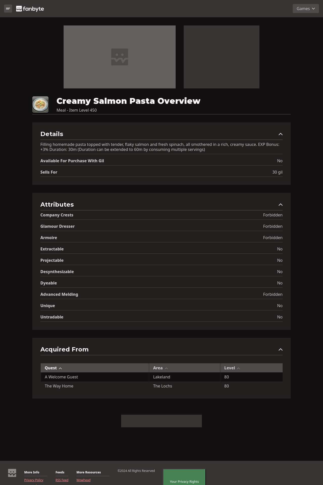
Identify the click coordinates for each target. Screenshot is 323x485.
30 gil (277, 172)
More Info (31, 472)
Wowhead (83, 480)
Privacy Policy (33, 480)
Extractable (52, 248)
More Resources (88, 472)
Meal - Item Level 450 (77, 110)
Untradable (51, 316)
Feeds (60, 472)
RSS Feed (62, 480)
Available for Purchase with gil (72, 160)
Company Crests (56, 214)
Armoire (48, 237)
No (280, 160)
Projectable (52, 260)
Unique (47, 305)
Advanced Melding (59, 294)
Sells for (48, 172)
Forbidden (273, 214)
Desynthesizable (57, 271)
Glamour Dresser (57, 226)
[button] (161, 135)
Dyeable (48, 282)
